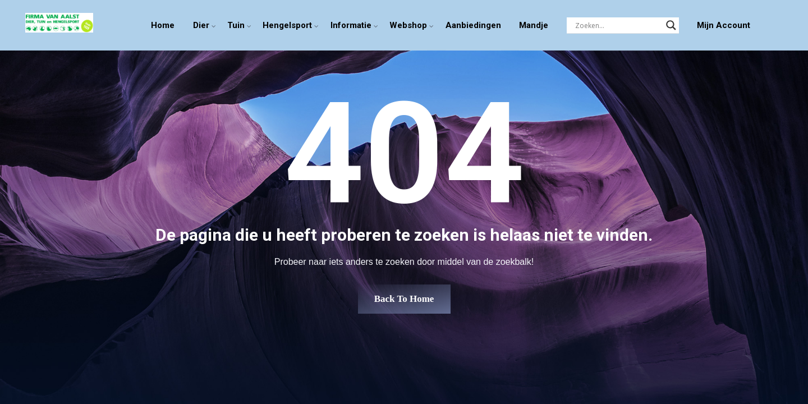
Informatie (350, 25)
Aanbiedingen (473, 25)
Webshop (408, 25)
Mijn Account (723, 25)
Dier (201, 25)
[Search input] (617, 25)
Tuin (236, 25)
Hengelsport (287, 25)
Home (163, 25)
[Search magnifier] (671, 25)
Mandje (533, 25)
